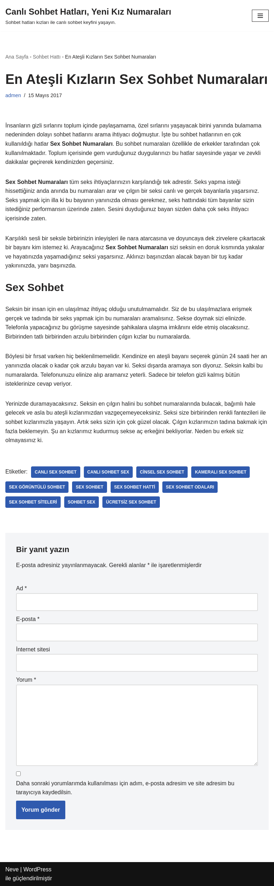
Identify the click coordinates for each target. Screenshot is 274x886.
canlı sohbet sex (108, 472)
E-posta (28, 619)
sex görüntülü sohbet (37, 487)
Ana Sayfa (17, 57)
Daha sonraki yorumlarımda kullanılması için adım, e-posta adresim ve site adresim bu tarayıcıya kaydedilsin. (125, 788)
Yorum (26, 680)
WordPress (37, 869)
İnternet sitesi (33, 649)
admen (13, 95)
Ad (21, 588)
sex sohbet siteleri (33, 502)
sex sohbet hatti (134, 487)
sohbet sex (81, 502)
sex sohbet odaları (190, 487)
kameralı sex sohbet (220, 472)
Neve (12, 869)
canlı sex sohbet (55, 472)
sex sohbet (89, 487)
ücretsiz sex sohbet (131, 502)
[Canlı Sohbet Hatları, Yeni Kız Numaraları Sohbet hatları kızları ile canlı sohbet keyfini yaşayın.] (88, 15)
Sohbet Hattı (47, 57)
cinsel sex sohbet (162, 472)
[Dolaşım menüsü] (260, 16)
